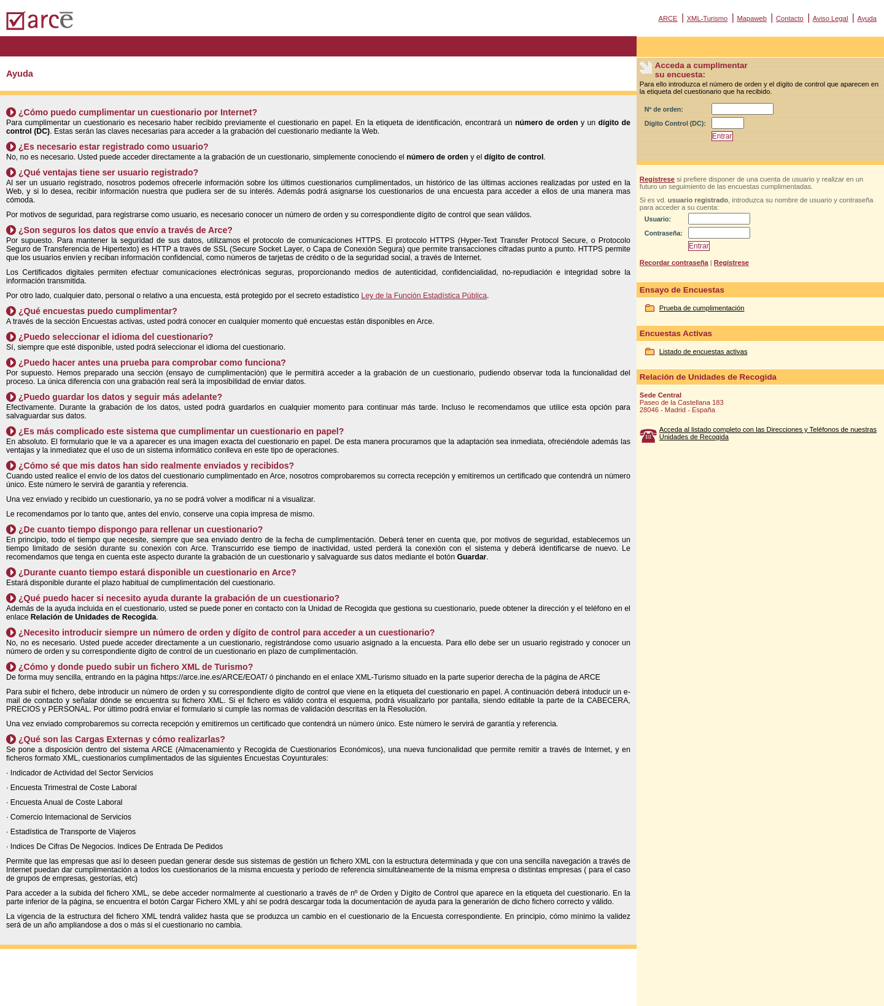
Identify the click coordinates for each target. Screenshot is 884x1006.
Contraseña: (664, 233)
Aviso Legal (830, 18)
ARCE (667, 18)
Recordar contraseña (674, 262)
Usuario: (658, 219)
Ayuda (867, 18)
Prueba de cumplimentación (702, 308)
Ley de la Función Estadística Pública (424, 295)
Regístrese (657, 179)
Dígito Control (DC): (675, 123)
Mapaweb (752, 18)
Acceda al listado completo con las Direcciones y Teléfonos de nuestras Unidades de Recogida (768, 433)
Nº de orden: (664, 109)
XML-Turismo (707, 18)
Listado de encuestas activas (703, 351)
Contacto (790, 18)
